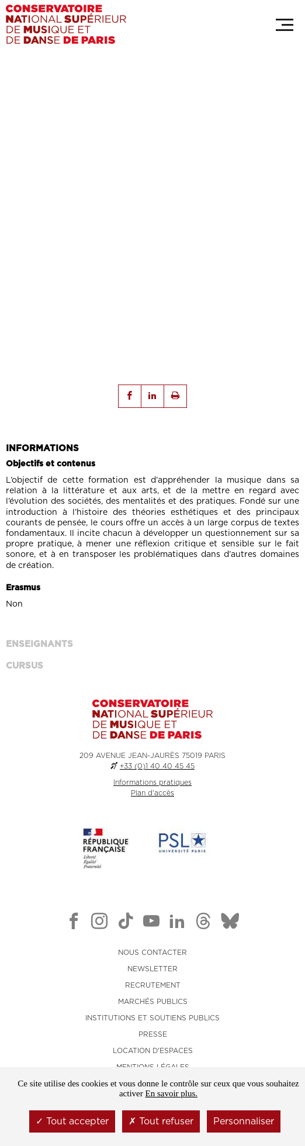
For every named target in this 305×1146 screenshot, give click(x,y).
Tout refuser (161, 1121)
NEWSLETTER (152, 968)
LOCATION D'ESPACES (153, 1050)
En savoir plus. (171, 1093)
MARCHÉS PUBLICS (153, 1001)
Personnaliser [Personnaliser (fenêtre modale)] (243, 1121)
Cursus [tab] (24, 666)
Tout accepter (72, 1121)
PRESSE (152, 1034)
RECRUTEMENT (153, 985)
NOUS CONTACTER (152, 952)
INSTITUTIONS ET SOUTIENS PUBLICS (152, 1018)
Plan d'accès (152, 793)
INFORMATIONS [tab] (42, 448)
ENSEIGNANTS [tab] (39, 644)
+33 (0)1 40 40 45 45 (157, 766)
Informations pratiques (152, 782)
